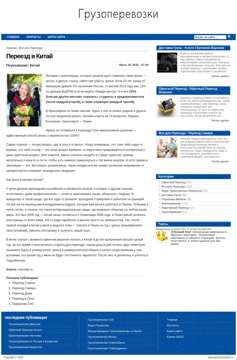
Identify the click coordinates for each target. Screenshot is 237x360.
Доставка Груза (171, 194)
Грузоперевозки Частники (25, 335)
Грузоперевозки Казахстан (25, 347)
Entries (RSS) (175, 336)
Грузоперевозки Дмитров (24, 324)
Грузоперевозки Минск (102, 336)
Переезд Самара (23, 288)
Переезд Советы (23, 283)
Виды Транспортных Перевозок (182, 190)
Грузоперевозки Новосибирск (106, 342)
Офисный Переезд (174, 182)
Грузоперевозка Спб (101, 319)
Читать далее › (220, 76)
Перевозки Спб (22, 304)
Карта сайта (56, 37)
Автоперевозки (171, 203)
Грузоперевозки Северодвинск (107, 348)
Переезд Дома (22, 293)
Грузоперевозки (172, 211)
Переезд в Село (23, 298)
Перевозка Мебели (174, 199)
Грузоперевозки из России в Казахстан (33, 341)
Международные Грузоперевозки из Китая (114, 331)
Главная (13, 37)
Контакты (34, 37)
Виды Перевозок (98, 325)
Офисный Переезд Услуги (25, 329)
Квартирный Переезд (175, 207)
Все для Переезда (30, 47)
